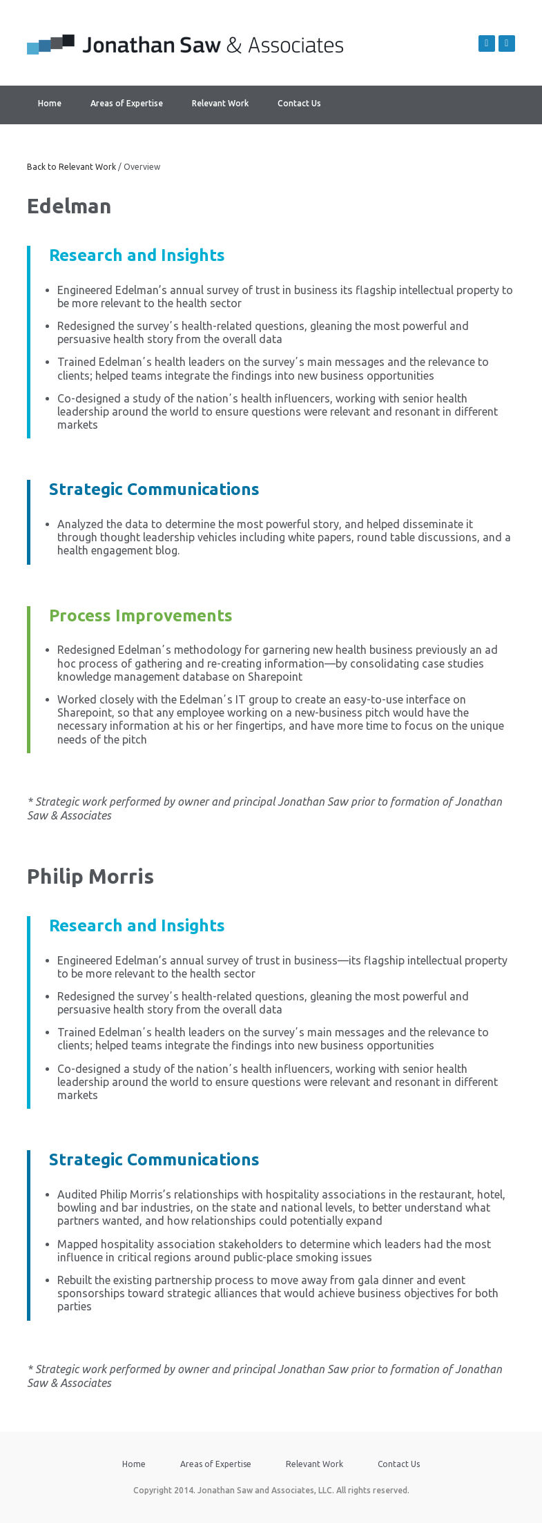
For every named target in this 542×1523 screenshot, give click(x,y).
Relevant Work (220, 103)
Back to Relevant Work (71, 166)
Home (49, 103)
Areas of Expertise (126, 103)
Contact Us (299, 103)
